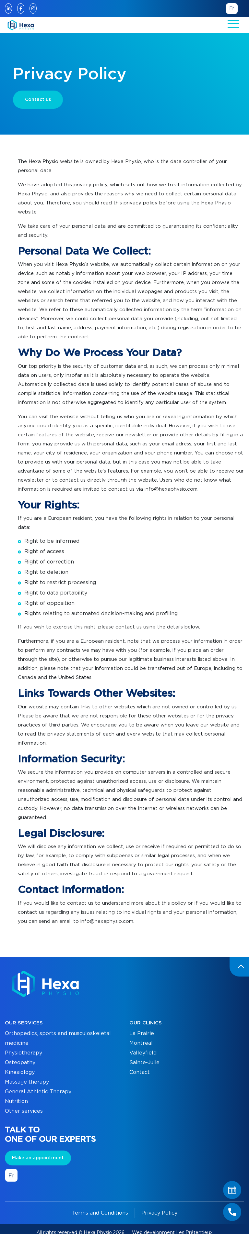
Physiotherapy (23, 1052)
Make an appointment (38, 1158)
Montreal (141, 1043)
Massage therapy (27, 1082)
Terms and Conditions (100, 1213)
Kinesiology (20, 1072)
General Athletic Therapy (38, 1091)
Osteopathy (20, 1062)
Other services (24, 1111)
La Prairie (141, 1033)
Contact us (38, 99)
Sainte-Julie (144, 1062)
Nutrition (16, 1101)
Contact (139, 1072)
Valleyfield (143, 1052)
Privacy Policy (159, 1213)
